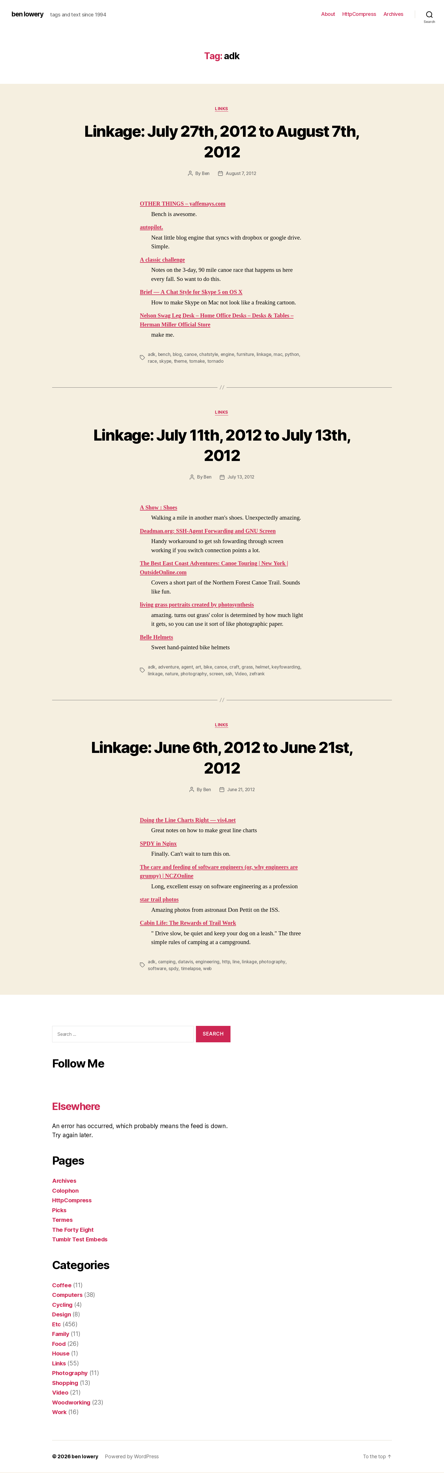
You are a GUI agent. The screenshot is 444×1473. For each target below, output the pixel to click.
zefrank (290, 674)
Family (61, 1334)
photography (225, 674)
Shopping (65, 1383)
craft (236, 667)
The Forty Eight (74, 1230)
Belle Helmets (157, 638)
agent (188, 667)
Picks (59, 1210)
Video (273, 674)
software (157, 969)
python (294, 354)
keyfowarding (162, 674)
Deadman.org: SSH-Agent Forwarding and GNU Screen (211, 531)
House (61, 1353)
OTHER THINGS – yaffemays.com (185, 204)
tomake (198, 361)
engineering (208, 962)
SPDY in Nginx (159, 844)
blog (178, 354)
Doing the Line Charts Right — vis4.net (190, 821)
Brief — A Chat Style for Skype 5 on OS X (193, 292)
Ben (205, 174)
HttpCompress (359, 14)
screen (248, 674)
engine (229, 354)
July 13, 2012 (241, 478)
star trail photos (160, 900)
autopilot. (152, 228)
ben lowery (28, 14)
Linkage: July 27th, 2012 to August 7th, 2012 (222, 141)
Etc (56, 1324)
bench (164, 354)
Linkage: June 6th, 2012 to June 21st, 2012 (222, 757)
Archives (393, 14)
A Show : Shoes (159, 508)
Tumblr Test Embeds (81, 1239)
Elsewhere (79, 1106)
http (227, 962)
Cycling (63, 1305)
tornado (217, 361)
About (328, 14)
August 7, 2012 (241, 174)
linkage (266, 354)
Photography (70, 1373)
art (199, 667)
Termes (63, 1220)
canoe (191, 354)
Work (59, 1412)
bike (209, 667)
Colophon (66, 1191)
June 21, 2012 (241, 790)
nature (203, 674)
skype (165, 361)
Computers (68, 1295)
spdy (174, 969)
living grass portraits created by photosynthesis (199, 605)
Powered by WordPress (132, 1457)
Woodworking (72, 1402)
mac (280, 354)
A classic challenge (163, 260)
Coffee (62, 1285)
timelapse (191, 969)
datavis (185, 962)
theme (181, 361)
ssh (261, 674)
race (152, 361)
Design (62, 1314)
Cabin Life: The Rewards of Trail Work (190, 924)
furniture (247, 354)
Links (222, 109)
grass (249, 667)
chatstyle (209, 354)
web (208, 969)
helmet (264, 667)
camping (167, 962)
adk (151, 354)
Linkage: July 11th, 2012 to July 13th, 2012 (222, 445)
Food (59, 1344)
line (237, 962)
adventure (169, 667)
